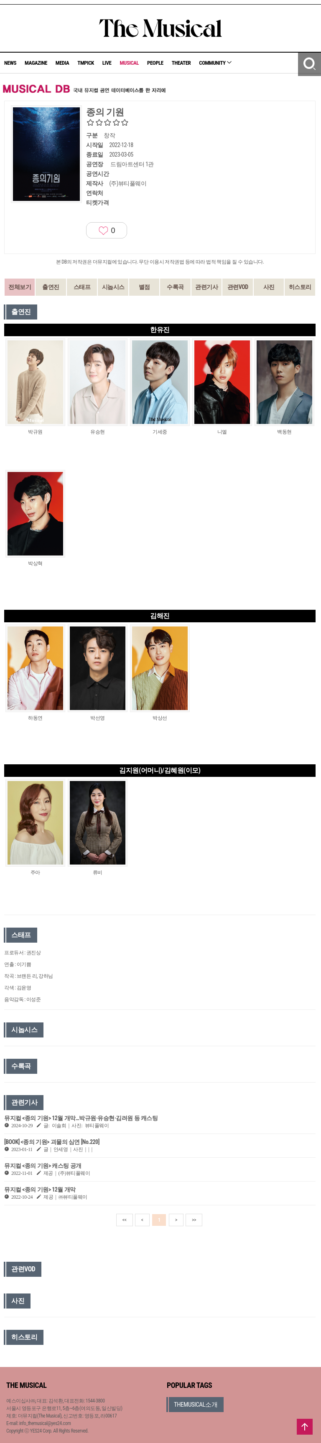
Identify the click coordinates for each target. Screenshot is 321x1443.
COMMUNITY (215, 63)
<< (124, 1220)
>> (194, 1220)
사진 (269, 287)
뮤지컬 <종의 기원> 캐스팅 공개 (43, 1165)
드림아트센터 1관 (132, 164)
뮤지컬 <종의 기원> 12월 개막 (40, 1189)
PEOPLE (155, 63)
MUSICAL (129, 63)
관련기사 (206, 287)
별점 (144, 287)
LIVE (107, 63)
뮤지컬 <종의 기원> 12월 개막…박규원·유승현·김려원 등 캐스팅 (81, 1118)
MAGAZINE (36, 63)
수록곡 (175, 287)
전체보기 (19, 287)
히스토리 (300, 287)
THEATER (181, 63)
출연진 (50, 287)
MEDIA (62, 63)
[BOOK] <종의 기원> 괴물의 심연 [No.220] (51, 1142)
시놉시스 (113, 287)
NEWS (10, 63)
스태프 (82, 287)
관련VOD (237, 287)
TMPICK (85, 63)
